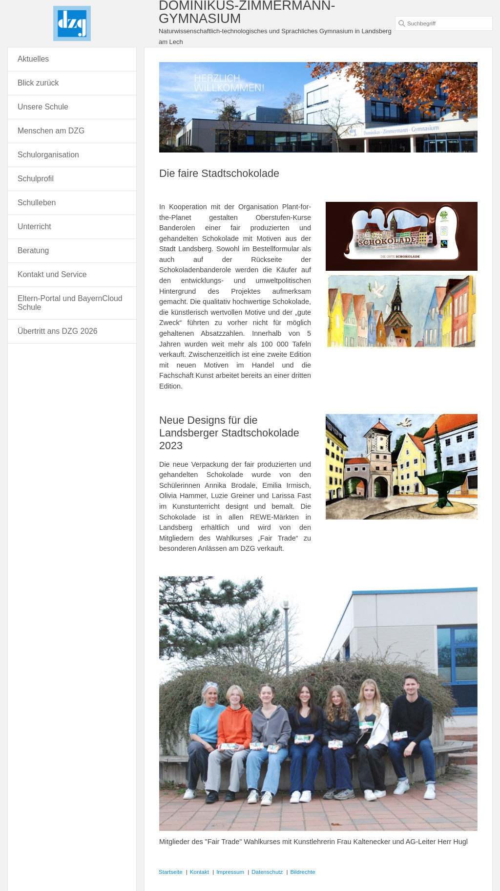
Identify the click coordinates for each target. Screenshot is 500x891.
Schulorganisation (48, 155)
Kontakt (199, 872)
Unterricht (34, 226)
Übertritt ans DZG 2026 (58, 331)
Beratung (33, 250)
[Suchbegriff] (444, 23)
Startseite (171, 872)
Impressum (230, 872)
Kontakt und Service (52, 274)
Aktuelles (33, 59)
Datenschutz (267, 872)
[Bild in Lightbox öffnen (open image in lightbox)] (402, 236)
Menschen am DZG (51, 131)
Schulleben (37, 202)
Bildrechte (303, 872)
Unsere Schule (43, 107)
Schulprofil (36, 178)
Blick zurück (38, 83)
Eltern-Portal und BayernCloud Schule (70, 302)
